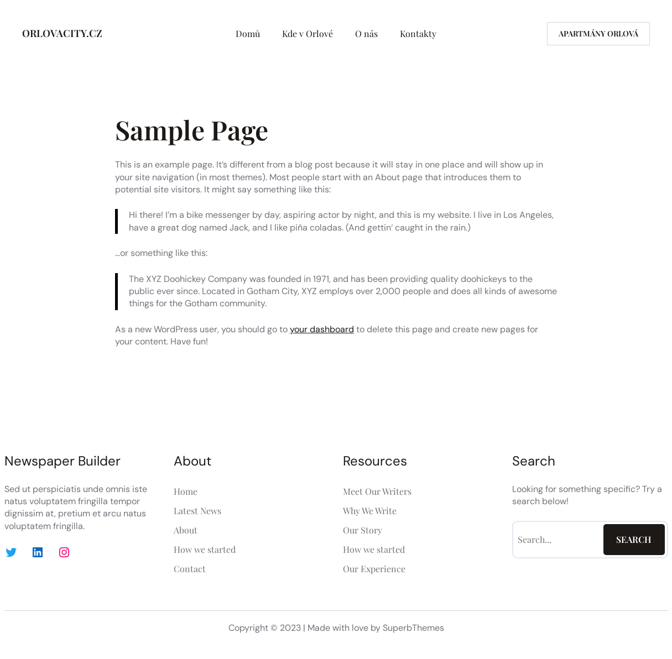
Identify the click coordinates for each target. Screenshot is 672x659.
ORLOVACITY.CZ (62, 33)
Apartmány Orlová (598, 33)
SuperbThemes (413, 628)
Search (634, 539)
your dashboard (322, 329)
